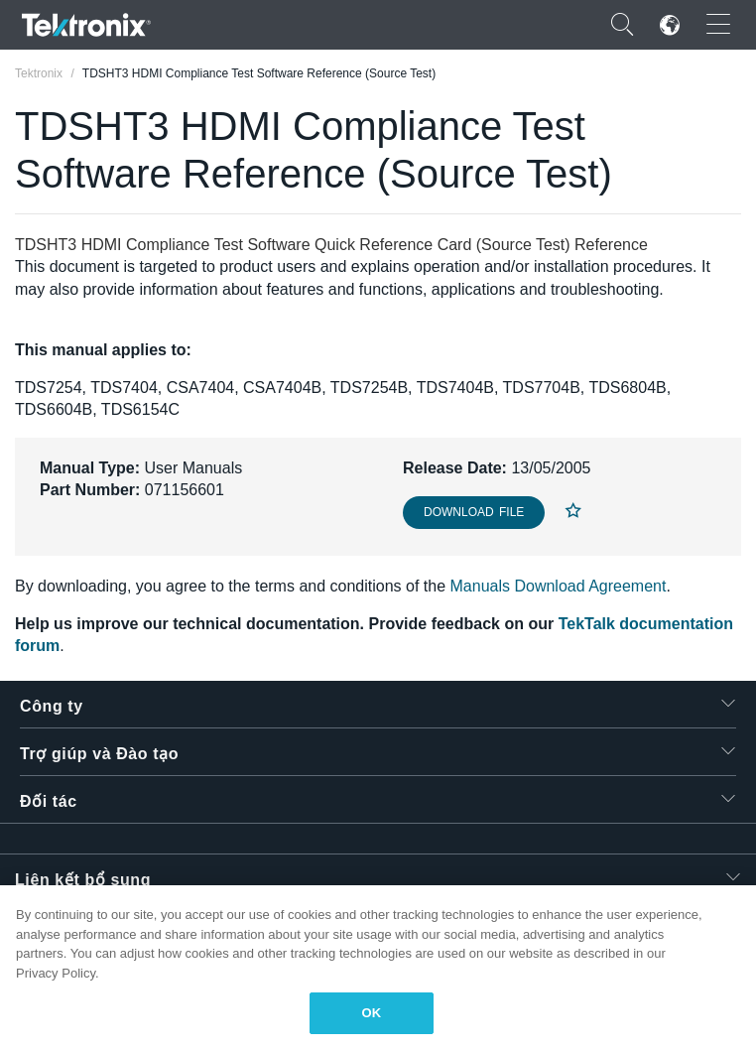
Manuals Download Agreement (558, 586)
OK (372, 1012)
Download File (474, 512)
